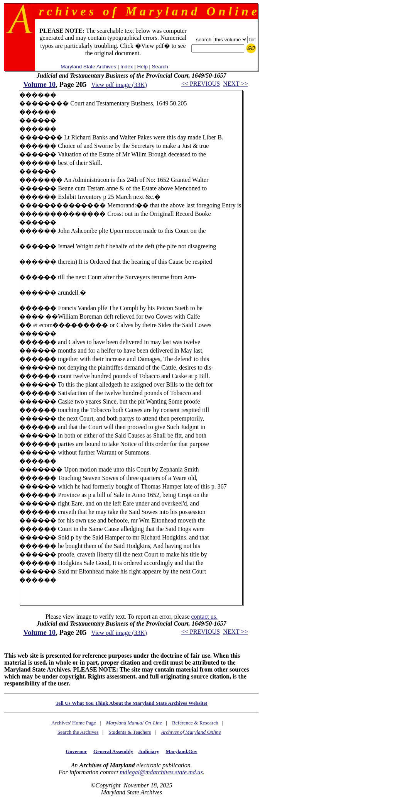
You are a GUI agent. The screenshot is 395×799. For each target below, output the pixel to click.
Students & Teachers (129, 732)
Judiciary (148, 751)
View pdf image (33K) (119, 84)
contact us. (204, 616)
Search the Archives (78, 732)
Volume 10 (39, 84)
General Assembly (113, 751)
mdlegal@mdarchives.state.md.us (161, 772)
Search (160, 67)
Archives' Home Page (73, 723)
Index (126, 67)
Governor (76, 751)
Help (142, 67)
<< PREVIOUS (200, 83)
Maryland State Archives (88, 67)
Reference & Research (195, 723)
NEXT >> (235, 83)
